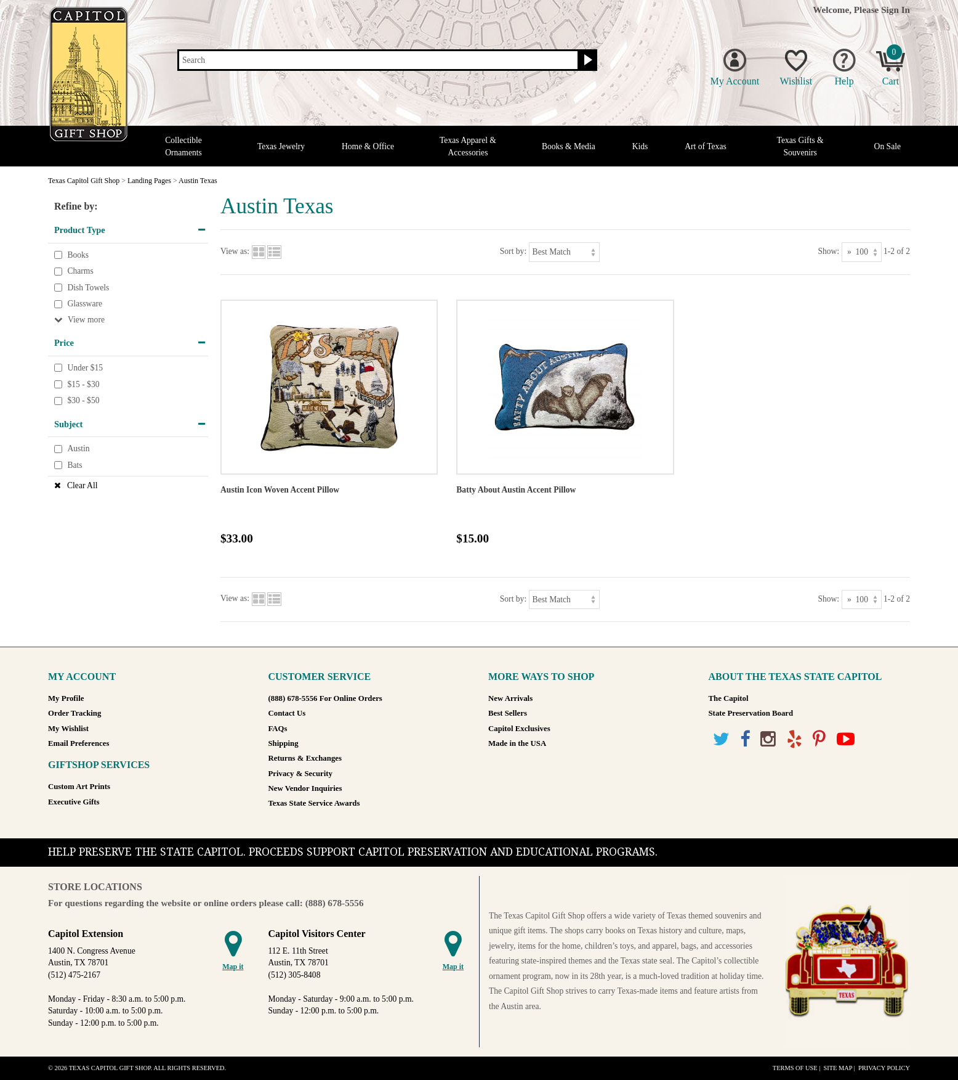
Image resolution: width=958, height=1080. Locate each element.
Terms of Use (795, 1068)
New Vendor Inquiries (305, 788)
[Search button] (586, 60)
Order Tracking (74, 713)
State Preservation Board (751, 713)
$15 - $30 (83, 384)
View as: (234, 251)
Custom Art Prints (79, 786)
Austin (78, 449)
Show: (828, 251)
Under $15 (85, 367)
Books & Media (568, 146)
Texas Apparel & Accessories (468, 146)
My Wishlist (68, 728)
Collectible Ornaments (183, 146)
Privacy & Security (300, 773)
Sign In (895, 9)
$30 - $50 (83, 400)
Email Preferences (78, 743)
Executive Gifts (74, 802)
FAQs (278, 728)
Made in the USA (517, 743)
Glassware (84, 304)
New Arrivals (510, 698)
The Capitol (729, 698)
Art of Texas (706, 146)
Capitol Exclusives (519, 728)
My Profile (66, 698)
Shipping (283, 743)
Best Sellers (507, 713)
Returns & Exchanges (305, 758)
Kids (640, 146)
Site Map (837, 1068)
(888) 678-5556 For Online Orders (325, 698)
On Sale (887, 146)
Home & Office (368, 146)
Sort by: (513, 251)
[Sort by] (564, 251)
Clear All (82, 485)
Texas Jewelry (281, 146)
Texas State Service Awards (314, 803)
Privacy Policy (884, 1068)
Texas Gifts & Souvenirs (800, 146)
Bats (74, 465)
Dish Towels (88, 287)
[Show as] (862, 251)
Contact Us (287, 713)
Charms (80, 271)
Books (78, 255)
